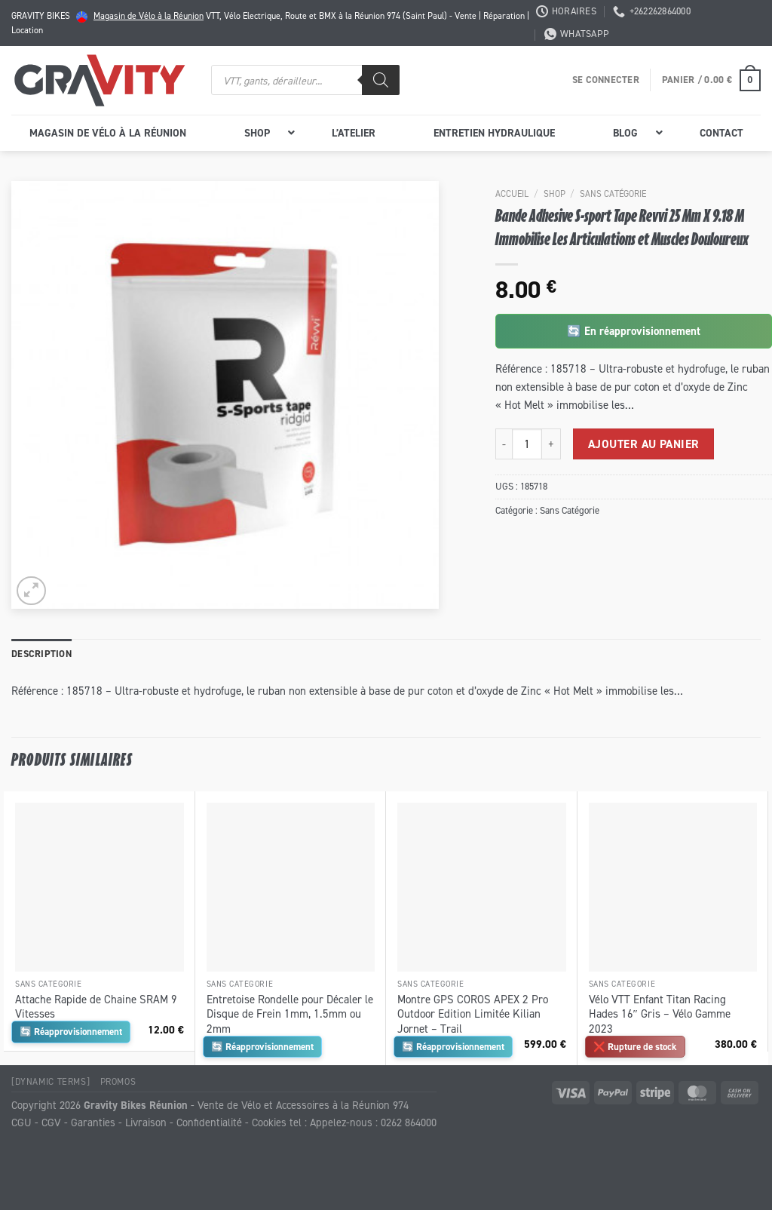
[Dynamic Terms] (50, 1081)
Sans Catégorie (613, 193)
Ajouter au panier (644, 444)
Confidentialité (209, 1122)
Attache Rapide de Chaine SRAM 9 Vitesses (96, 1006)
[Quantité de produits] (527, 443)
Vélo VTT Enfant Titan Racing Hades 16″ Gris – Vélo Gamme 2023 (660, 1014)
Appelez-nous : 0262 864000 (373, 1122)
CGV (51, 1122)
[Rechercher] (381, 80)
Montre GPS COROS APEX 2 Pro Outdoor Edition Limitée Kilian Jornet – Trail (472, 1014)
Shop (554, 193)
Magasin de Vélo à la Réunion (148, 15)
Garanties (93, 1122)
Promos (118, 1081)
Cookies (269, 1122)
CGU (21, 1122)
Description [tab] (41, 653)
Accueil (511, 193)
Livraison (146, 1122)
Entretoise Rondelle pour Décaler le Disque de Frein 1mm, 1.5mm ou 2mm (290, 1014)
